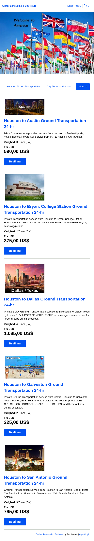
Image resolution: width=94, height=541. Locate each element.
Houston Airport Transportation (24, 86)
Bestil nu (15, 161)
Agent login (84, 534)
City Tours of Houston (59, 86)
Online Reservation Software (49, 534)
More (83, 86)
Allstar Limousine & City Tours (19, 6)
